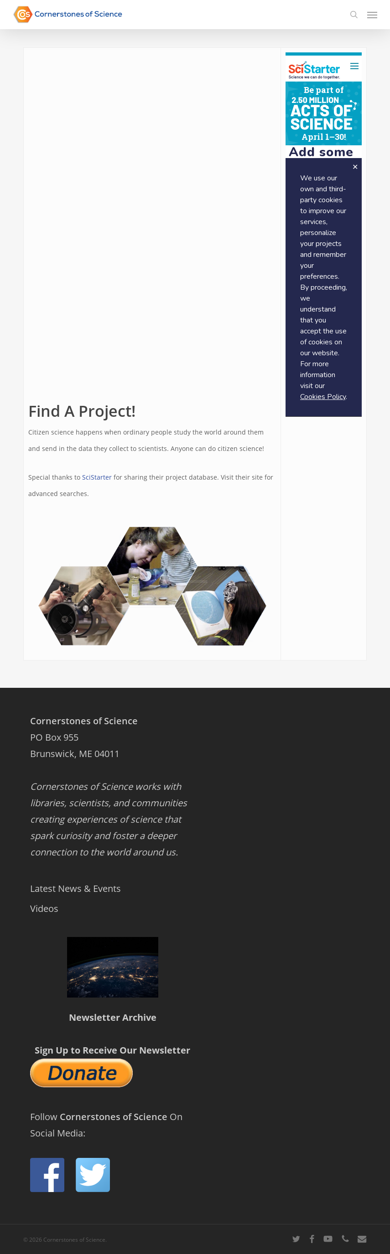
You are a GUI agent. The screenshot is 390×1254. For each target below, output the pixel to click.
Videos (44, 908)
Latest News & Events (75, 888)
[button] (372, 14)
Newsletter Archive (112, 1017)
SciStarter (97, 477)
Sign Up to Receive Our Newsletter (112, 1050)
